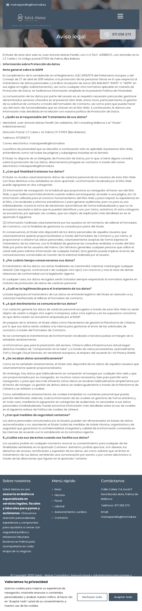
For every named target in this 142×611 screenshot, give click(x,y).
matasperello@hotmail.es (28, 5)
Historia (60, 495)
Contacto (61, 518)
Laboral (59, 506)
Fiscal (58, 501)
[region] (71, 593)
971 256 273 (121, 34)
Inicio (58, 489)
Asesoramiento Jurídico (71, 512)
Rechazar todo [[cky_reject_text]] (92, 597)
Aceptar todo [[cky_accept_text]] (123, 597)
